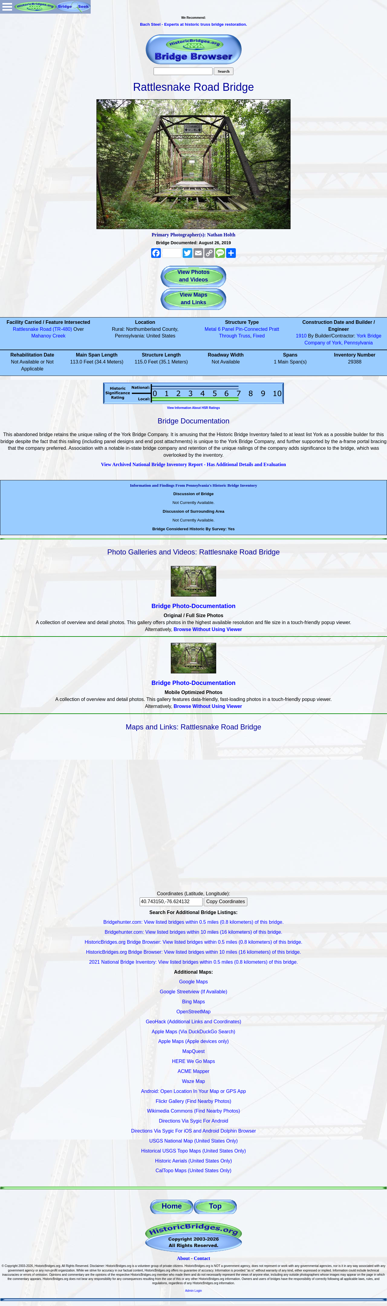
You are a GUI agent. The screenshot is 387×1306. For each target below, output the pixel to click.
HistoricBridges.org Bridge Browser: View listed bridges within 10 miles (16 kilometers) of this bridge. (193, 952)
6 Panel (226, 329)
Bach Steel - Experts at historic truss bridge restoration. (193, 24)
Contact (202, 1258)
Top (215, 1206)
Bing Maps (193, 1001)
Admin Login (193, 1290)
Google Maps (193, 981)
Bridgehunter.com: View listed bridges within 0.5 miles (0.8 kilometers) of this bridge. (193, 922)
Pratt (274, 329)
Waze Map (193, 1081)
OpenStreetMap (194, 1011)
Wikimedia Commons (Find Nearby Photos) (193, 1111)
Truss (244, 335)
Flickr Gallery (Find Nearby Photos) (193, 1101)
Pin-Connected (252, 329)
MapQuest (193, 1051)
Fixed (259, 335)
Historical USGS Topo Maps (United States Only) (193, 1150)
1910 (301, 335)
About (183, 1258)
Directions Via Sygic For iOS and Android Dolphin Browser (193, 1130)
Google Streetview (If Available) (193, 991)
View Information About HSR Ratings (193, 408)
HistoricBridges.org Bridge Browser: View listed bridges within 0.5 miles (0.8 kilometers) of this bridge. (193, 942)
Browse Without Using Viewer (208, 629)
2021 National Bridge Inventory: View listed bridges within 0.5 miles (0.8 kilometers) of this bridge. (193, 962)
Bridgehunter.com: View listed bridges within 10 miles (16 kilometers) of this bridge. (193, 932)
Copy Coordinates (225, 901)
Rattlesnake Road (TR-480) (42, 329)
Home (172, 1206)
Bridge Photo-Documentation (193, 606)
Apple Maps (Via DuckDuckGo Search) (193, 1031)
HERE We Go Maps (193, 1061)
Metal (210, 329)
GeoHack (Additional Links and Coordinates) (193, 1021)
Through (228, 335)
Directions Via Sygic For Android (193, 1120)
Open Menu (7, 7)
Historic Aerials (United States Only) (193, 1160)
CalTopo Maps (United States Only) (194, 1170)
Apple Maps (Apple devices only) (193, 1041)
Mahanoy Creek (48, 335)
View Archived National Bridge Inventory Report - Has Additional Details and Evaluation (193, 464)
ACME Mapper (194, 1071)
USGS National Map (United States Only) (193, 1140)
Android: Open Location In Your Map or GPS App (193, 1091)
